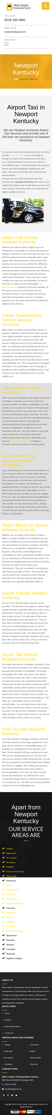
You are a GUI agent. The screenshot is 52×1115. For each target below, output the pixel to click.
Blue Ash (10, 894)
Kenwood (10, 908)
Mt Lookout (11, 858)
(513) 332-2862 (15, 20)
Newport (10, 944)
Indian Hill (10, 912)
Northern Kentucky (14, 903)
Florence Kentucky (14, 871)
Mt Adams (11, 862)
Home (5, 1013)
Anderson (10, 917)
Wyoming (10, 954)
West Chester (12, 890)
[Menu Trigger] (45, 6)
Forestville (11, 926)
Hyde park (11, 853)
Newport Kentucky (14, 931)
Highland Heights (14, 958)
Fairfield (10, 867)
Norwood (10, 940)
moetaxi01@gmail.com (15, 32)
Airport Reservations (11, 1026)
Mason (9, 885)
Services (6, 1020)
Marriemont (11, 935)
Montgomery (12, 899)
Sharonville (11, 876)
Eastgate (10, 922)
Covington (11, 949)
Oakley (9, 848)
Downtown (11, 880)
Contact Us (8, 1033)
